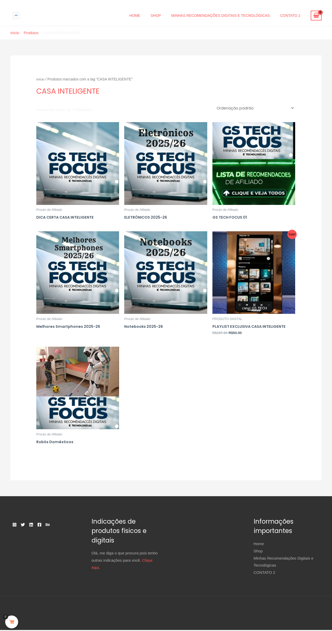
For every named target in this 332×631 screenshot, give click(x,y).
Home (134, 15)
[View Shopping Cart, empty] (316, 15)
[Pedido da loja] (254, 108)
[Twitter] (26, 526)
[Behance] (60, 526)
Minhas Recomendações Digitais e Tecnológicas (220, 15)
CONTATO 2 (290, 15)
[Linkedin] (37, 526)
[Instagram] (14, 526)
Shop (156, 15)
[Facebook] (49, 526)
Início (40, 79)
